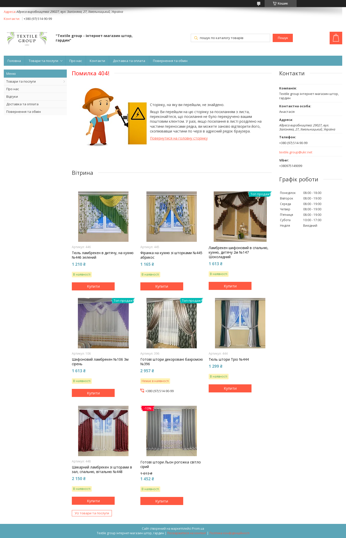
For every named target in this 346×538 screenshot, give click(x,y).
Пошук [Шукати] (283, 38)
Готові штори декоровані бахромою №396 (171, 361)
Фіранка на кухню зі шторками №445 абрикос (171, 255)
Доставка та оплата (129, 60)
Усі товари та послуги (92, 513)
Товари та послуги (43, 60)
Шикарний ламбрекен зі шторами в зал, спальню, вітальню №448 (102, 469)
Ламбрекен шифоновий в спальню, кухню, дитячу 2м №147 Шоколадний (238, 252)
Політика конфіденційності (229, 533)
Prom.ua (198, 528)
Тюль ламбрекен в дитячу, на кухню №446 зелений (103, 255)
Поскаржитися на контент (186, 533)
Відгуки (12, 96)
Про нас (75, 60)
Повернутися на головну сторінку (179, 138)
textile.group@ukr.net (295, 152)
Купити (93, 286)
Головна (14, 60)
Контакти (97, 60)
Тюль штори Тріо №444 (229, 359)
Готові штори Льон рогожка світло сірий (170, 464)
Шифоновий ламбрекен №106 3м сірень (100, 361)
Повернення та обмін (170, 60)
